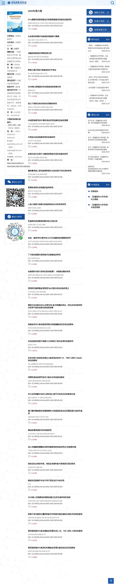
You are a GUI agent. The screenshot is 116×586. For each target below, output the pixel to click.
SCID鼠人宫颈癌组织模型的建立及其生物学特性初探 (49, 497)
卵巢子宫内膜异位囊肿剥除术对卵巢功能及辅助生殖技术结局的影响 (55, 514)
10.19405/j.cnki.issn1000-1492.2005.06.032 (47, 93)
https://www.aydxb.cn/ (15, 163)
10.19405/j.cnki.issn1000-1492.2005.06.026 (47, 177)
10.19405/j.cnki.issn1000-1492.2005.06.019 (47, 278)
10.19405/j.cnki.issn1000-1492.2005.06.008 (47, 367)
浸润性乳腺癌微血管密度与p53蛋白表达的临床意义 (48, 288)
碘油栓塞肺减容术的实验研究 (40, 430)
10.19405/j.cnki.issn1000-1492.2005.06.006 (47, 554)
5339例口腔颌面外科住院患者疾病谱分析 (44, 87)
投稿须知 (94, 191)
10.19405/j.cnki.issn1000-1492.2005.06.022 (47, 244)
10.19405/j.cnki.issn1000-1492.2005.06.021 (47, 470)
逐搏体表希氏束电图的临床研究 (40, 187)
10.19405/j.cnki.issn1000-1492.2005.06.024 (47, 453)
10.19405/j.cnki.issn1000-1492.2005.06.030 (47, 76)
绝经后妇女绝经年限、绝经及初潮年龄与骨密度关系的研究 (51, 464)
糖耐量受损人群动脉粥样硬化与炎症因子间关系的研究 (49, 171)
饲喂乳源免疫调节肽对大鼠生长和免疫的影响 (46, 377)
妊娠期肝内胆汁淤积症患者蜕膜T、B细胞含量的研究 (49, 271)
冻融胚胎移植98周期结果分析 (40, 53)
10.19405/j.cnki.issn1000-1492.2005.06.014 (47, 26)
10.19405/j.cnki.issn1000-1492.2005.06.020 (47, 487)
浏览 (30, 28)
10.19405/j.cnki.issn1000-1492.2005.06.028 (47, 400)
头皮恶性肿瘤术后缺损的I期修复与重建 (43, 36)
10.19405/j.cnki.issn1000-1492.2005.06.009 (47, 143)
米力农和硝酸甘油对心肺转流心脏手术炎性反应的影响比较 (51, 394)
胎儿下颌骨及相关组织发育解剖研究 (42, 104)
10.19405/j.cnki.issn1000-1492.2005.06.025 (47, 126)
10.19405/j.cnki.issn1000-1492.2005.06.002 (47, 419)
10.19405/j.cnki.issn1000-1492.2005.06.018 (47, 59)
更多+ (108, 39)
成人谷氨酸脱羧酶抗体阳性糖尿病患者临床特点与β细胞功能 (52, 447)
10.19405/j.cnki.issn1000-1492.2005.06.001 (47, 314)
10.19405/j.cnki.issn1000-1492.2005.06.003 (47, 383)
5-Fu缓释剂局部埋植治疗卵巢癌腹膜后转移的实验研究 (50, 20)
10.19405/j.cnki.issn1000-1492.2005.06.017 (47, 294)
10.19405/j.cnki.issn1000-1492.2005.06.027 (47, 194)
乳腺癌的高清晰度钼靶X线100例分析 (43, 221)
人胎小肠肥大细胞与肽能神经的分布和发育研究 (47, 204)
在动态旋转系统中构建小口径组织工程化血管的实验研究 (50, 341)
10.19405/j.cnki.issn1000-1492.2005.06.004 (47, 210)
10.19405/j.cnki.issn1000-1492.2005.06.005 (47, 330)
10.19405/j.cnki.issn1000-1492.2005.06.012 (47, 347)
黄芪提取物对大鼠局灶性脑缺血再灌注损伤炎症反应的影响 (51, 548)
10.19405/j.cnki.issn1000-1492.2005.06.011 (47, 436)
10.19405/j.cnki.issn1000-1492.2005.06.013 (47, 110)
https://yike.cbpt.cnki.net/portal (18, 166)
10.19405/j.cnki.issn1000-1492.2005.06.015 (47, 503)
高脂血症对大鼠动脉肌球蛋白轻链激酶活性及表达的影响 (50, 324)
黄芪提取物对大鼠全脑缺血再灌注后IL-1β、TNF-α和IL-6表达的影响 (55, 531)
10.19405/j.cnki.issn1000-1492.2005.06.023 (47, 227)
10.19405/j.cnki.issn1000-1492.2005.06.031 (47, 261)
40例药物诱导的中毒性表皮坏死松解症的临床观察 (48, 120)
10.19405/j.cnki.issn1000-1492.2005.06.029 (47, 42)
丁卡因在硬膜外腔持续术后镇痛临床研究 (44, 255)
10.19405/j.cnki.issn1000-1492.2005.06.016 (47, 520)
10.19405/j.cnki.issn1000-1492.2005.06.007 (47, 537)
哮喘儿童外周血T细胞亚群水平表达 (42, 70)
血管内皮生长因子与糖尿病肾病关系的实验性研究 (48, 154)
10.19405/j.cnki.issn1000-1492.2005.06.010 (47, 160)
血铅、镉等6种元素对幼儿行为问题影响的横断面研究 (49, 238)
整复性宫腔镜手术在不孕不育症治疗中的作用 (46, 480)
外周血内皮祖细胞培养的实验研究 (41, 137)
